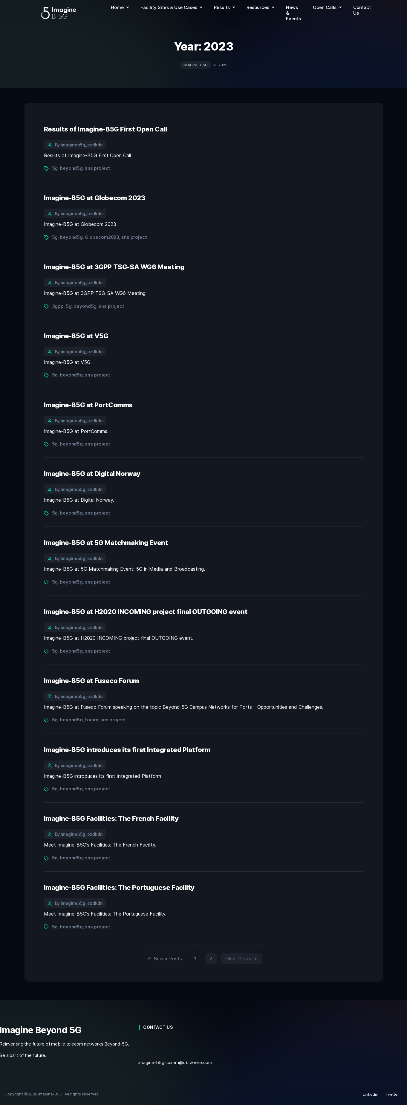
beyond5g (71, 167)
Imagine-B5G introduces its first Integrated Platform (127, 749)
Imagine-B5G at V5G (76, 335)
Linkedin (370, 1093)
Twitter (392, 1093)
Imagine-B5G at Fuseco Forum (91, 680)
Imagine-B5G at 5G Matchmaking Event (106, 542)
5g (55, 167)
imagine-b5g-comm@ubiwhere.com (175, 1061)
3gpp (58, 305)
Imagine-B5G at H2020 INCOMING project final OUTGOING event (146, 611)
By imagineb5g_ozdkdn (79, 143)
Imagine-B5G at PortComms (88, 404)
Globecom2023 (102, 236)
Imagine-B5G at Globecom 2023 (95, 197)
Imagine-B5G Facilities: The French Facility (111, 818)
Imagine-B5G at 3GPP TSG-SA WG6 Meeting (114, 266)
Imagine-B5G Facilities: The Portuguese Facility (119, 887)
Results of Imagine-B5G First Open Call (105, 128)
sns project (98, 167)
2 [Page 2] (210, 958)
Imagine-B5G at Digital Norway (92, 473)
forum (91, 719)
